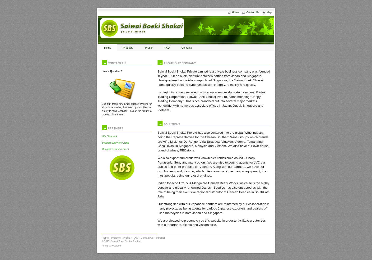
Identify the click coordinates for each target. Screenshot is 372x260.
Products (128, 47)
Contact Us (252, 12)
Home (235, 12)
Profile (149, 47)
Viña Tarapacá (109, 136)
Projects (116, 237)
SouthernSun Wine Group (115, 142)
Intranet (160, 237)
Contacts (186, 47)
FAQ (167, 47)
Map (269, 12)
